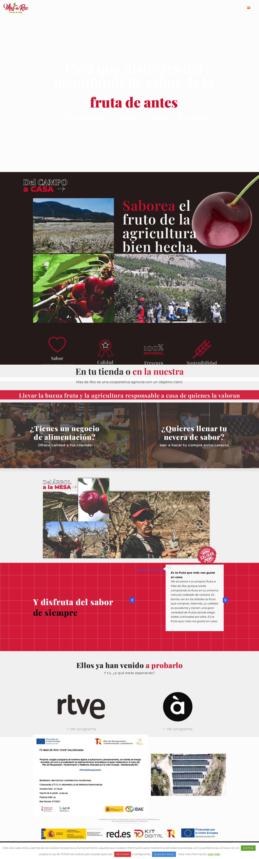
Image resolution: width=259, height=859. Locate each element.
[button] (225, 672)
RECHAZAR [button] (122, 854)
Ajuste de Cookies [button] (164, 854)
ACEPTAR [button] (248, 848)
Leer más (214, 854)
